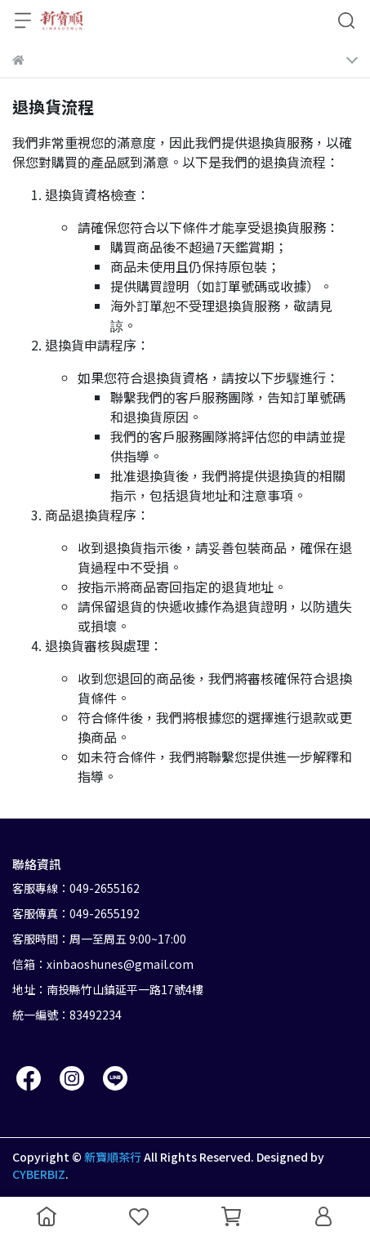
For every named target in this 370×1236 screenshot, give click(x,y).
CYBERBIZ (38, 1174)
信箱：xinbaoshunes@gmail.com (103, 964)
